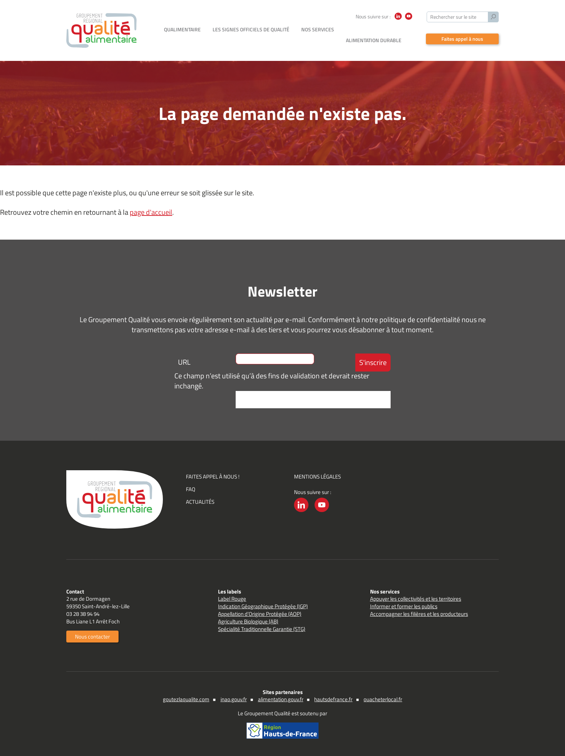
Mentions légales (317, 476)
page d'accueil (151, 211)
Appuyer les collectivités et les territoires (415, 598)
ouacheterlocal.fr (383, 698)
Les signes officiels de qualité (251, 39)
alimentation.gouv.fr (280, 698)
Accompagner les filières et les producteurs (419, 613)
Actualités (200, 501)
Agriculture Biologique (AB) (248, 621)
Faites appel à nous (462, 38)
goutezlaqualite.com (186, 698)
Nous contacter (92, 636)
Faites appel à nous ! (213, 476)
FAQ (190, 488)
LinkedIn (398, 19)
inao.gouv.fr (234, 698)
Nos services (317, 39)
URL (184, 361)
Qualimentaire (182, 39)
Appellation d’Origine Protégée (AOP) (259, 613)
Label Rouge (232, 598)
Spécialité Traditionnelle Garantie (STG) (261, 628)
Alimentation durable (373, 39)
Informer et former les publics (403, 605)
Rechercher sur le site (453, 17)
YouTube (408, 19)
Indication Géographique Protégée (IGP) (263, 605)
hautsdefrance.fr (333, 698)
